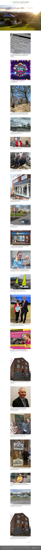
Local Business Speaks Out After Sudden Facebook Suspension (19, 201)
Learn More (34, 547)
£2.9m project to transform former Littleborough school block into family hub (19, 484)
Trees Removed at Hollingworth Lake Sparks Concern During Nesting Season (19, 113)
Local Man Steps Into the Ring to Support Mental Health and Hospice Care (20, 435)
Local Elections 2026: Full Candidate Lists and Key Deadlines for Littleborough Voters (20, 55)
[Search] (30, 2)
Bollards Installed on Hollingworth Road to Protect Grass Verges (20, 505)
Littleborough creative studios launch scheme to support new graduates (19, 538)
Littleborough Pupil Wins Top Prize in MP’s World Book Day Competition (20, 325)
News (15, 3)
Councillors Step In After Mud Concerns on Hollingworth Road (19, 133)
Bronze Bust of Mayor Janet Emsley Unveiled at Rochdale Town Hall (20, 148)
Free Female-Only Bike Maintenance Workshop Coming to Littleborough (18, 350)
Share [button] (11, 57)
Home (13, 3)
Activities (24, 3)
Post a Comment (14, 57)
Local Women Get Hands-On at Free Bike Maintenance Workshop (19, 170)
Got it (38, 547)
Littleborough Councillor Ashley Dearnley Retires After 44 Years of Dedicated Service (18, 409)
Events (21, 3)
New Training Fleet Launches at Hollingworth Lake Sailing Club (17, 291)
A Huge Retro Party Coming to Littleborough (17, 81)
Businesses (18, 3)
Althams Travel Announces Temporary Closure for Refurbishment (19, 246)
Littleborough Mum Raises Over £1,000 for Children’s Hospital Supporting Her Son (19, 270)
